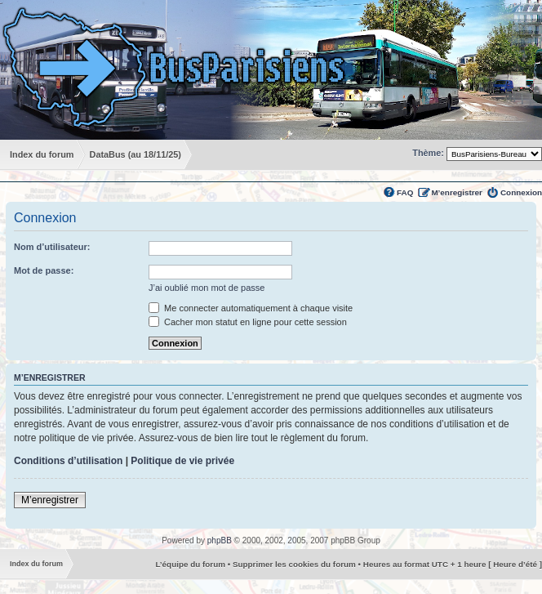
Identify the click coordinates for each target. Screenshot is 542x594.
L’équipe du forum (190, 564)
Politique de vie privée (182, 461)
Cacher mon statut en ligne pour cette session (248, 322)
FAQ (405, 192)
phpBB (219, 540)
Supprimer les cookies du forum (294, 564)
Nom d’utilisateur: (52, 247)
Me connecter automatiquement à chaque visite (251, 308)
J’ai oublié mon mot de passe (206, 288)
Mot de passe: (43, 270)
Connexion (521, 192)
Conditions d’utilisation (68, 461)
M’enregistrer (456, 192)
